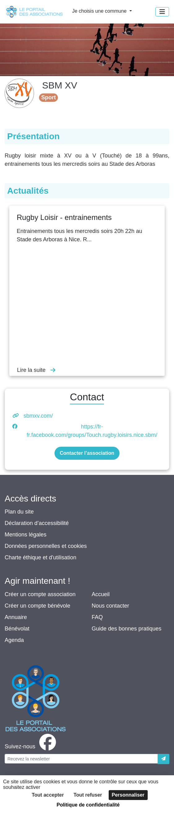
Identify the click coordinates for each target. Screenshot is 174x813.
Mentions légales (25, 534)
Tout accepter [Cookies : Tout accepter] (48, 795)
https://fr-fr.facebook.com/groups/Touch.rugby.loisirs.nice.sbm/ (92, 431)
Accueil (101, 594)
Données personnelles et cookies (46, 546)
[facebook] (32, 746)
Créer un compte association (40, 594)
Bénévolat (17, 629)
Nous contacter (110, 606)
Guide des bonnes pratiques (126, 629)
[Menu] (162, 11)
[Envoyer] (163, 759)
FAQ (97, 617)
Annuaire (16, 617)
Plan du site (19, 512)
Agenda (14, 640)
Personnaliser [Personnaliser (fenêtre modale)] (128, 795)
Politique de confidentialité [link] (88, 804)
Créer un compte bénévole (37, 606)
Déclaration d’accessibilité (37, 523)
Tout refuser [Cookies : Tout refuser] (87, 795)
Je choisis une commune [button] (100, 11)
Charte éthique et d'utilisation (40, 557)
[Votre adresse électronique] (81, 759)
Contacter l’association (87, 453)
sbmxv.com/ (38, 416)
